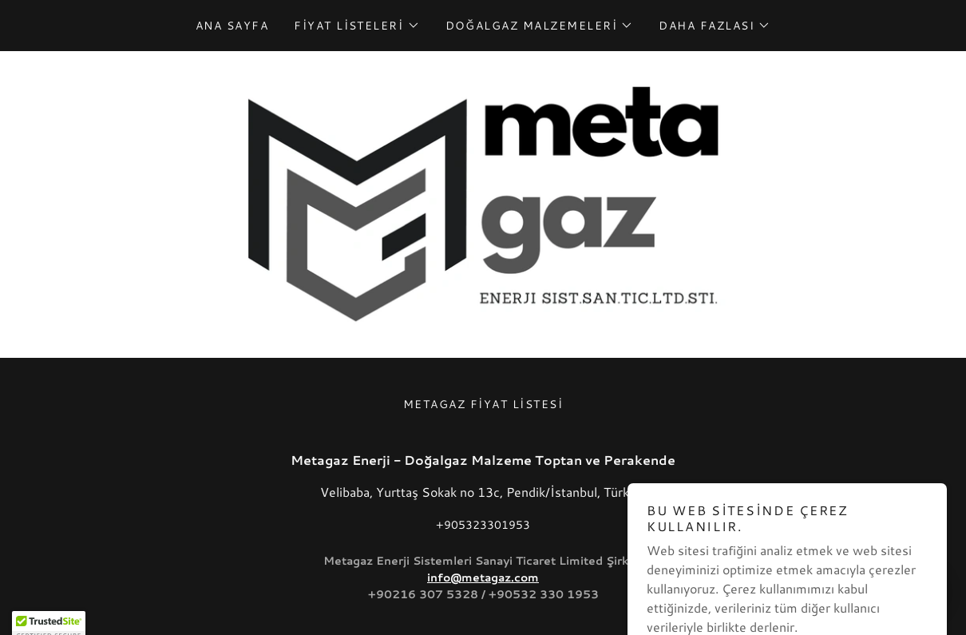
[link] (483, 202)
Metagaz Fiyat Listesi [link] (483, 404)
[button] (356, 25)
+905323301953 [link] (483, 525)
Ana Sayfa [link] (232, 26)
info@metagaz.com (483, 577)
